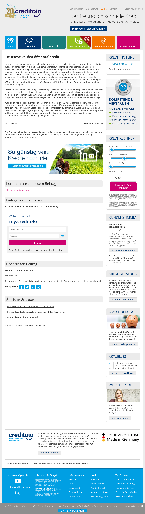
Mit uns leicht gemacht (123, 344)
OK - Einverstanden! (73, 510)
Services (73, 479)
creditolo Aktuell (37, 325)
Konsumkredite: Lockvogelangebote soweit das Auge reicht (36, 312)
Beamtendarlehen (124, 496)
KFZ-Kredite (10, 82)
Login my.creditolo (134, 8)
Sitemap (95, 479)
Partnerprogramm (99, 496)
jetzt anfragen (88, 28)
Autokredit (54, 46)
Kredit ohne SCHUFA (79, 46)
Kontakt (113, 8)
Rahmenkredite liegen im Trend (22, 317)
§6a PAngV (50, 475)
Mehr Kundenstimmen (123, 250)
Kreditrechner (97, 483)
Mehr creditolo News (122, 373)
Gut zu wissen (76, 8)
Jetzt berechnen (120, 417)
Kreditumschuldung (103, 46)
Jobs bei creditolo (99, 492)
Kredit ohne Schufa (124, 479)
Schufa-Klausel (76, 492)
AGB (71, 483)
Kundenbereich (98, 487)
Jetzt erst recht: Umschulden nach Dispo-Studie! (30, 306)
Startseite (12, 123)
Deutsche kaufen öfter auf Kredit (72, 463)
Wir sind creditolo (49, 452)
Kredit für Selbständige (126, 492)
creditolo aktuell (92, 123)
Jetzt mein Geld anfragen (123, 186)
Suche (104, 8)
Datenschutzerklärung (130, 506)
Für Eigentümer (29, 46)
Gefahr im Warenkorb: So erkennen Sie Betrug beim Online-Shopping (126, 365)
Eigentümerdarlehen (125, 487)
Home (10, 46)
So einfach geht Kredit (123, 299)
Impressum (74, 496)
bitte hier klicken (56, 250)
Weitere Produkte (128, 46)
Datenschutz (92, 8)
